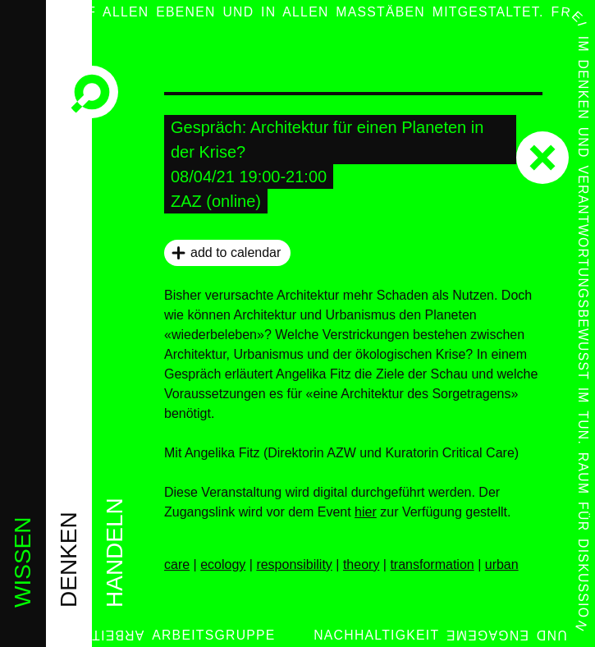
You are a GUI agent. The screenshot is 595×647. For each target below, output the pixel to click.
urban (502, 564)
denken (68, 560)
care (177, 564)
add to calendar (235, 252)
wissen (22, 562)
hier (366, 512)
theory (361, 564)
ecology (222, 564)
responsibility (294, 564)
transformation (432, 564)
